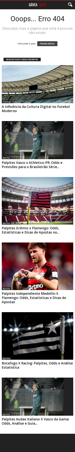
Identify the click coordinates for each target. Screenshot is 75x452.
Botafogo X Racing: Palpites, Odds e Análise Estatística (37, 365)
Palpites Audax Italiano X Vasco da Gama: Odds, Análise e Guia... (35, 421)
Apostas (6, 158)
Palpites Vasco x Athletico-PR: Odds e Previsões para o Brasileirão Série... (32, 164)
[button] (69, 5)
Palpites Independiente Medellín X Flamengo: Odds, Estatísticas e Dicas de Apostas (34, 297)
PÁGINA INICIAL (47, 44)
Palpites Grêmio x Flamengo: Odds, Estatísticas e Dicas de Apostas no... (30, 230)
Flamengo (7, 102)
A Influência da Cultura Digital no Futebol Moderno (36, 108)
